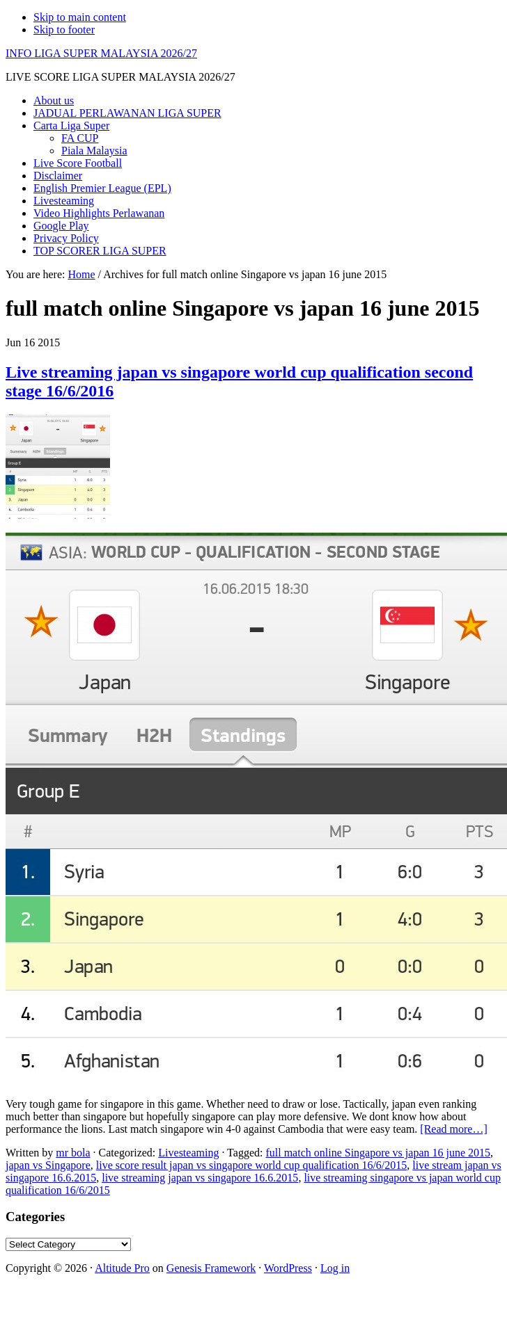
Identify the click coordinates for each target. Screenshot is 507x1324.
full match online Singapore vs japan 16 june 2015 (377, 1152)
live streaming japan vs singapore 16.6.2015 (200, 1178)
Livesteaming (188, 1152)
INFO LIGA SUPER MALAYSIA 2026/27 (101, 53)
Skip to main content (79, 17)
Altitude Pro (122, 1268)
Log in (335, 1268)
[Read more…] (453, 1129)
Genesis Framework (211, 1268)
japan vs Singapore (48, 1165)
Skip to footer (64, 29)
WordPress (288, 1268)
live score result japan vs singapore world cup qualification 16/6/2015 (251, 1165)
